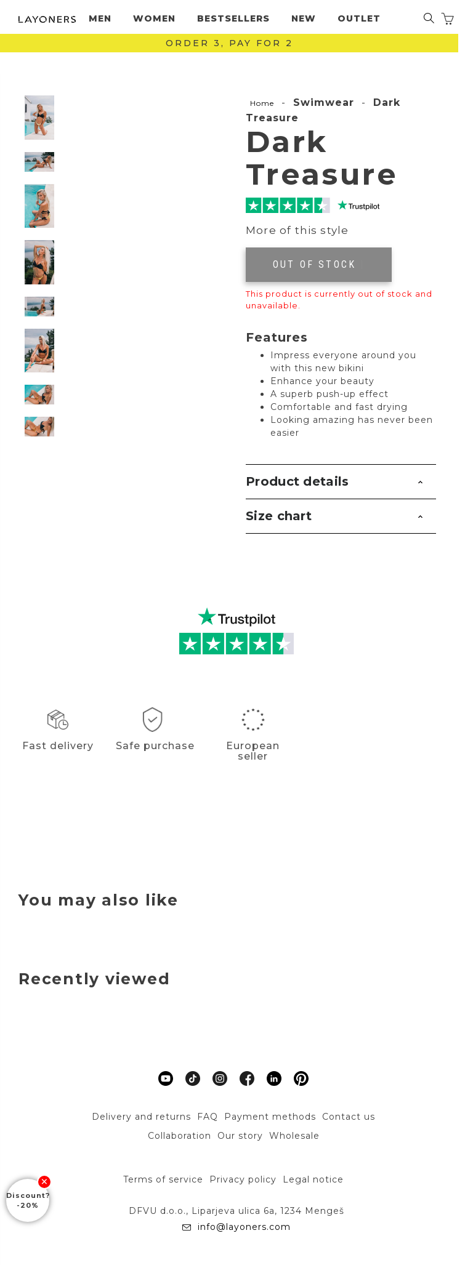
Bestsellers (233, 18)
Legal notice (313, 1179)
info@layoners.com (243, 1226)
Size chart (279, 515)
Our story (240, 1135)
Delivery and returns (141, 1116)
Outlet (359, 18)
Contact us (348, 1116)
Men (100, 18)
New (303, 18)
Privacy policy (243, 1179)
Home (262, 103)
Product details (297, 481)
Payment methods (270, 1116)
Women (154, 18)
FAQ (207, 1116)
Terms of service (163, 1179)
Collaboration (179, 1135)
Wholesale (294, 1135)
